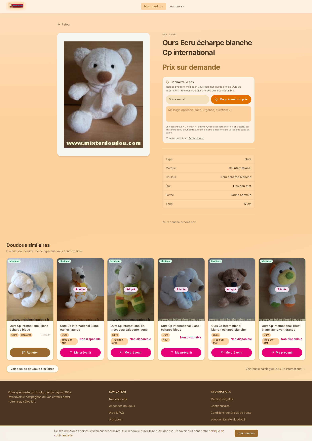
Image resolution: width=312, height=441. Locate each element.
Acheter (30, 352)
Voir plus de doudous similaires (32, 368)
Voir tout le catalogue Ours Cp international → (276, 368)
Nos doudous (153, 6)
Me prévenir (80, 352)
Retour (63, 24)
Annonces (177, 6)
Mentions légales (222, 399)
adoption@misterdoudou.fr (228, 419)
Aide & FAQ (116, 412)
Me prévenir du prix (231, 99)
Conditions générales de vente (231, 412)
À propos (115, 419)
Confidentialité (220, 406)
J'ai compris (246, 433)
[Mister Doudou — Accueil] (16, 6)
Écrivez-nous (196, 138)
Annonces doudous (122, 406)
